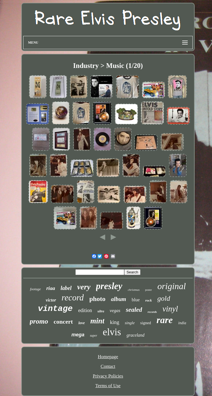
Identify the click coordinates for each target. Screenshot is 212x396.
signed (145, 323)
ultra (100, 311)
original (171, 286)
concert (63, 321)
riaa (50, 288)
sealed (134, 309)
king (114, 322)
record (73, 297)
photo (97, 298)
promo (39, 321)
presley (109, 286)
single (130, 323)
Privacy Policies (108, 376)
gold (163, 298)
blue (136, 299)
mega (77, 334)
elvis (112, 332)
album (118, 299)
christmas (134, 289)
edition (85, 310)
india (182, 323)
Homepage (108, 356)
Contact (108, 366)
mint (97, 321)
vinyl (170, 308)
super (93, 335)
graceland (135, 335)
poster (148, 289)
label (65, 288)
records (152, 311)
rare (165, 320)
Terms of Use (107, 385)
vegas (115, 310)
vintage (55, 308)
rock (148, 300)
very (83, 287)
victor (51, 300)
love (81, 323)
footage (35, 289)
